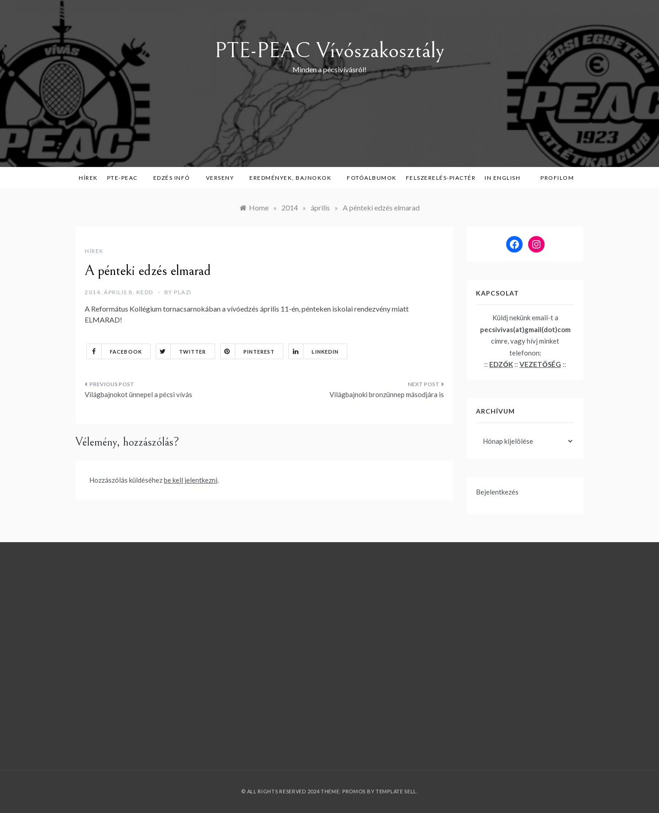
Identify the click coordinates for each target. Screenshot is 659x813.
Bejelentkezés (497, 492)
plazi (183, 292)
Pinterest (248, 351)
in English (506, 178)
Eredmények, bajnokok (293, 178)
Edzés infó (175, 178)
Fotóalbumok (372, 177)
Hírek (88, 177)
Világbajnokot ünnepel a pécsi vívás (138, 394)
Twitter (181, 351)
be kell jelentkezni (190, 480)
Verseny (223, 178)
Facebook (114, 351)
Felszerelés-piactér (441, 177)
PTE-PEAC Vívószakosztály (329, 50)
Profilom (557, 177)
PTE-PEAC (125, 178)
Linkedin (314, 351)
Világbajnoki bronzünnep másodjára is (387, 394)
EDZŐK (501, 364)
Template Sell (396, 791)
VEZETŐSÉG (540, 364)
